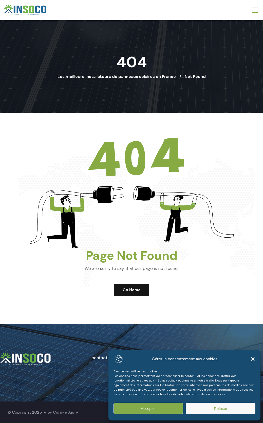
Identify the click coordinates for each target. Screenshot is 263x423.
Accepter (148, 408)
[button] (252, 359)
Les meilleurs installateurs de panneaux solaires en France (117, 76)
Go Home (132, 289)
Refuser (220, 408)
